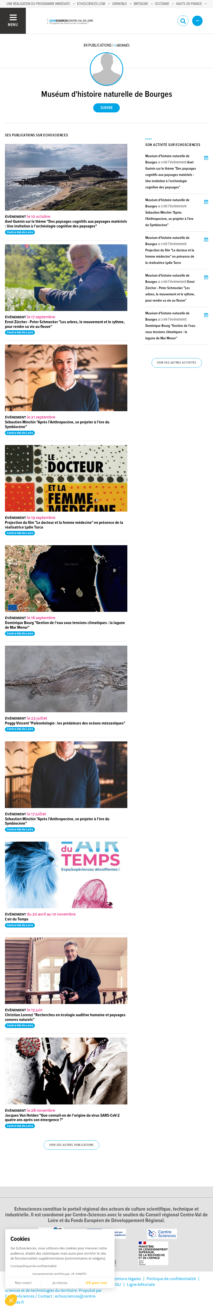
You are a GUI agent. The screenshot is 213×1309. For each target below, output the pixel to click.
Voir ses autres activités (176, 363)
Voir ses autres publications (71, 1145)
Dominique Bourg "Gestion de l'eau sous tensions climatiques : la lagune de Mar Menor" (65, 625)
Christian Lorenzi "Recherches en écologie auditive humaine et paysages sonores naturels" (65, 1017)
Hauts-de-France (189, 4)
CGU (116, 1284)
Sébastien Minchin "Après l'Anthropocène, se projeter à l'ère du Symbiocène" (57, 425)
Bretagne (141, 4)
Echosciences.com (91, 4)
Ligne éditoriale (141, 1284)
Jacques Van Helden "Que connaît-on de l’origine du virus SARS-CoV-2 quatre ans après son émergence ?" (62, 1118)
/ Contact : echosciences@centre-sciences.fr (50, 1299)
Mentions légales (125, 1278)
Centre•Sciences (19, 1296)
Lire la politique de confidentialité (33, 1265)
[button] (11, 1300)
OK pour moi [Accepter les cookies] (96, 1283)
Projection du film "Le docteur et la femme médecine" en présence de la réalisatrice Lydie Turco (64, 525)
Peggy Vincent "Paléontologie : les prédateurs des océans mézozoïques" (65, 723)
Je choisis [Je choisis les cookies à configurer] (59, 1283)
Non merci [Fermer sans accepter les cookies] (23, 1283)
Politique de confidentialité (171, 1278)
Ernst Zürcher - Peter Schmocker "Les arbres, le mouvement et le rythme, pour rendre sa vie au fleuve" (65, 324)
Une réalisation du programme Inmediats (38, 4)
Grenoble (119, 4)
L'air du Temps (16, 919)
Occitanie (162, 4)
